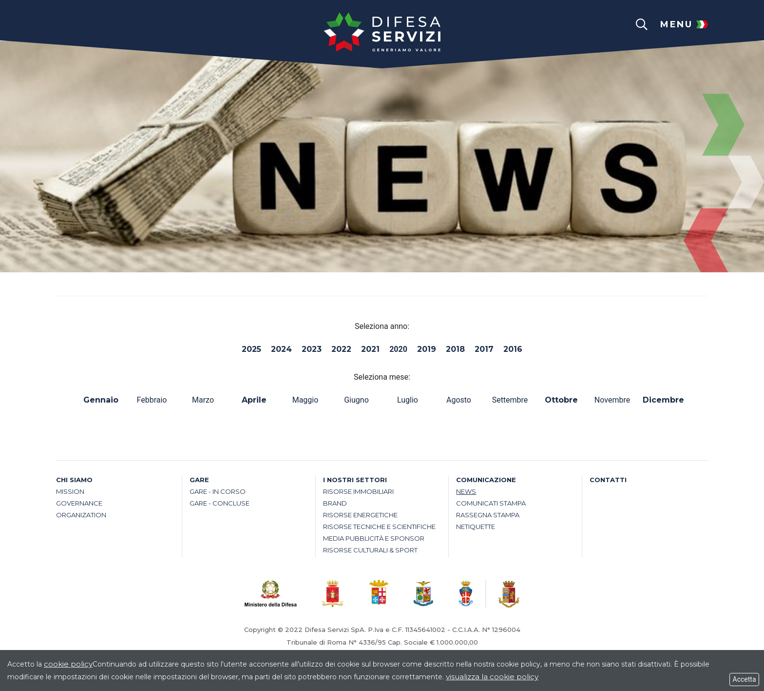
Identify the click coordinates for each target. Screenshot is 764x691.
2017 (484, 349)
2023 (312, 349)
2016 (512, 349)
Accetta (744, 679)
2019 (426, 349)
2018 (455, 349)
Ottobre (561, 400)
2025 (251, 349)
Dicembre (663, 400)
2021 (370, 349)
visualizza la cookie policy (492, 676)
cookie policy (68, 664)
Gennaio (100, 400)
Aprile (254, 400)
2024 (281, 349)
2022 (341, 349)
